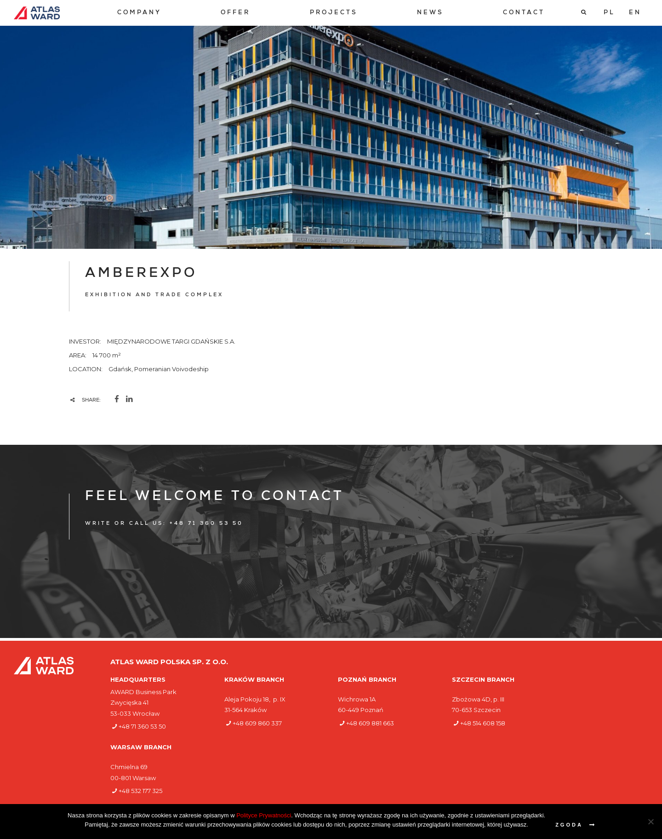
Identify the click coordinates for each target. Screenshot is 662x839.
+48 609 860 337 (257, 723)
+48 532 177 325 (140, 790)
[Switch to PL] (609, 13)
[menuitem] (139, 13)
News (430, 13)
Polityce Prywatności (263, 815)
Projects (334, 13)
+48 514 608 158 (482, 723)
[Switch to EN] (635, 13)
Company (139, 13)
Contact (524, 13)
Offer (235, 13)
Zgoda (569, 825)
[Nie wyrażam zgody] (650, 821)
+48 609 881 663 (370, 723)
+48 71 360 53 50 (142, 726)
